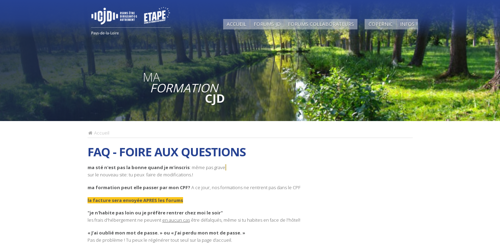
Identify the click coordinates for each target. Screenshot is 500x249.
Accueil (236, 24)
